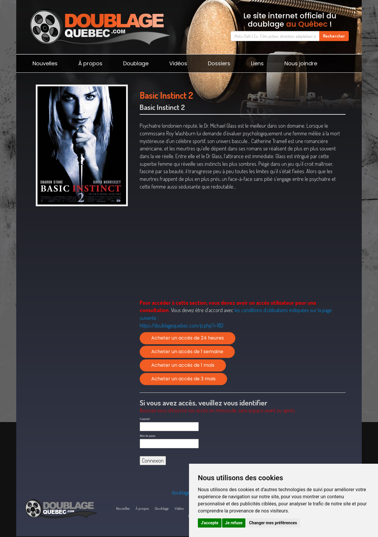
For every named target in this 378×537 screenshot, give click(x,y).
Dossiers (219, 63)
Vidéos (178, 63)
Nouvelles (45, 63)
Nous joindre (300, 63)
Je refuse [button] (233, 522)
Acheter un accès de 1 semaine (187, 351)
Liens (257, 63)
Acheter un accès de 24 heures (187, 338)
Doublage (136, 63)
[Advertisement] (81, 255)
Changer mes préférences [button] (273, 522)
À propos (90, 63)
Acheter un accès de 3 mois (183, 378)
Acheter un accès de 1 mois (182, 365)
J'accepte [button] (210, 522)
